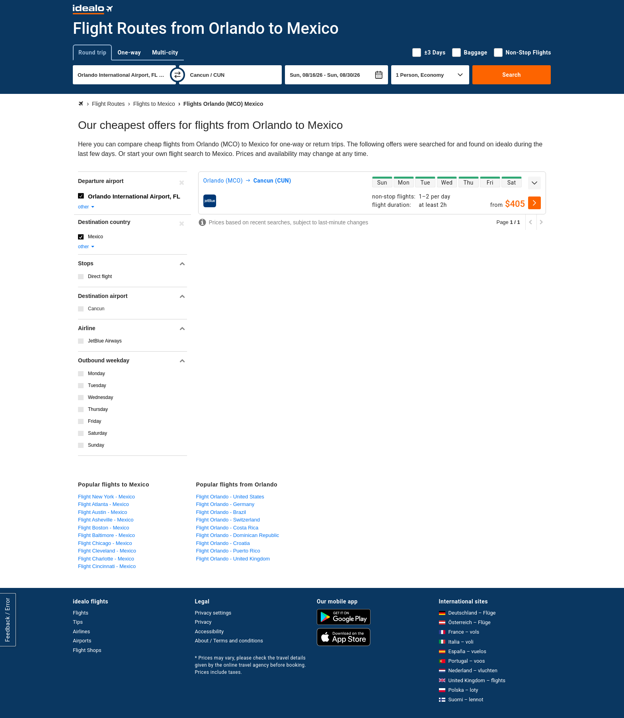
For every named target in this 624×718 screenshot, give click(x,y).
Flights (80, 613)
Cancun (96, 308)
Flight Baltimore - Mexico (106, 535)
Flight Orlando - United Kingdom (233, 559)
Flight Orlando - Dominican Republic (237, 535)
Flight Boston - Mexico (103, 528)
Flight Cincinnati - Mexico (107, 566)
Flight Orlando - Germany (225, 504)
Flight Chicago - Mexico (105, 543)
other (86, 207)
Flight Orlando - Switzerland (228, 520)
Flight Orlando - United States (230, 497)
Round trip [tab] (92, 52)
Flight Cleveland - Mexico (107, 551)
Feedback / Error (7, 619)
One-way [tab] (129, 52)
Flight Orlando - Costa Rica (227, 528)
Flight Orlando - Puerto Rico (228, 551)
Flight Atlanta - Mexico (103, 504)
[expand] (534, 183)
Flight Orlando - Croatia (223, 543)
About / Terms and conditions (229, 641)
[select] (534, 203)
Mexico (95, 236)
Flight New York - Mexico (106, 497)
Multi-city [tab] (165, 52)
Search (511, 75)
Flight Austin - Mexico (102, 512)
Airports (82, 641)
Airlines (81, 631)
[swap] (177, 74)
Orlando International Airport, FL (134, 196)
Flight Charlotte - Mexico (106, 559)
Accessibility (209, 631)
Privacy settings (213, 613)
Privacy (203, 622)
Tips (78, 622)
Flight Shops (87, 650)
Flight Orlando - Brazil (221, 512)
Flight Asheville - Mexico (105, 520)
